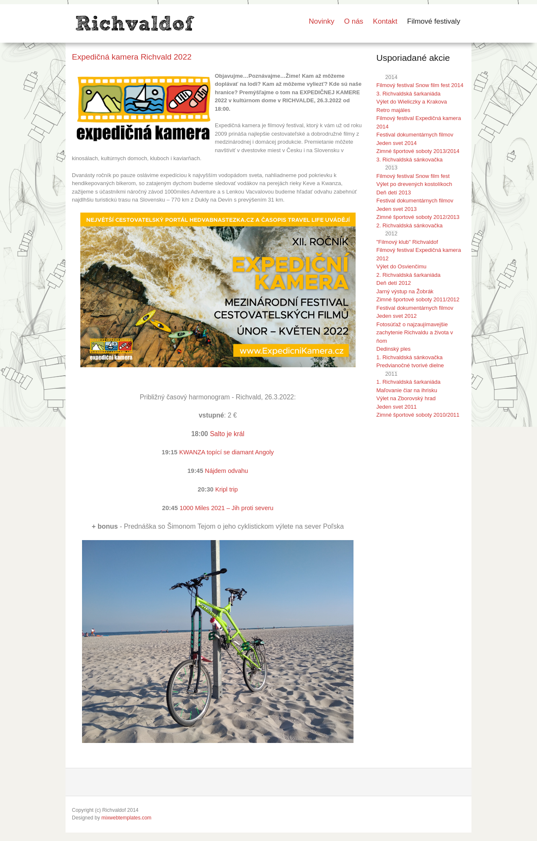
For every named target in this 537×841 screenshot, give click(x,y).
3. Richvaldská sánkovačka (409, 159)
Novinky (321, 21)
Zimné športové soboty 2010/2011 (418, 415)
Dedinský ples (393, 349)
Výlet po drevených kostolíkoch (414, 184)
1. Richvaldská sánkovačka (409, 357)
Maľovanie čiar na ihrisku (406, 390)
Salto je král (227, 433)
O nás (353, 21)
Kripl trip (226, 489)
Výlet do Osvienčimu (401, 266)
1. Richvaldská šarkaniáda (408, 382)
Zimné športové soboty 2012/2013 (418, 217)
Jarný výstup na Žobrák (404, 291)
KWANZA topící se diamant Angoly (226, 452)
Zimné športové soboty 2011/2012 (418, 299)
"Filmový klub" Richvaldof (407, 242)
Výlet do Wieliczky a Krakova (411, 101)
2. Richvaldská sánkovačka (409, 225)
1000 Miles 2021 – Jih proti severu (227, 508)
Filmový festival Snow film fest (412, 176)
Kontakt (385, 21)
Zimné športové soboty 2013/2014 (418, 151)
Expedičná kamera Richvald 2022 (132, 56)
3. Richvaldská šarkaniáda (408, 93)
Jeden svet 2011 (396, 407)
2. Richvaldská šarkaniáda (408, 275)
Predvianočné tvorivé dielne (410, 365)
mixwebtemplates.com (126, 818)
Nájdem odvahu (226, 470)
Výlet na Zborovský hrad (406, 398)
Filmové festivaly (433, 21)
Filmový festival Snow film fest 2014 (419, 85)
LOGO (134, 23)
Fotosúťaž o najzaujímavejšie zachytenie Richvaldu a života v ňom (414, 332)
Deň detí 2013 (393, 192)
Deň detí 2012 (393, 283)
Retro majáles (393, 110)
